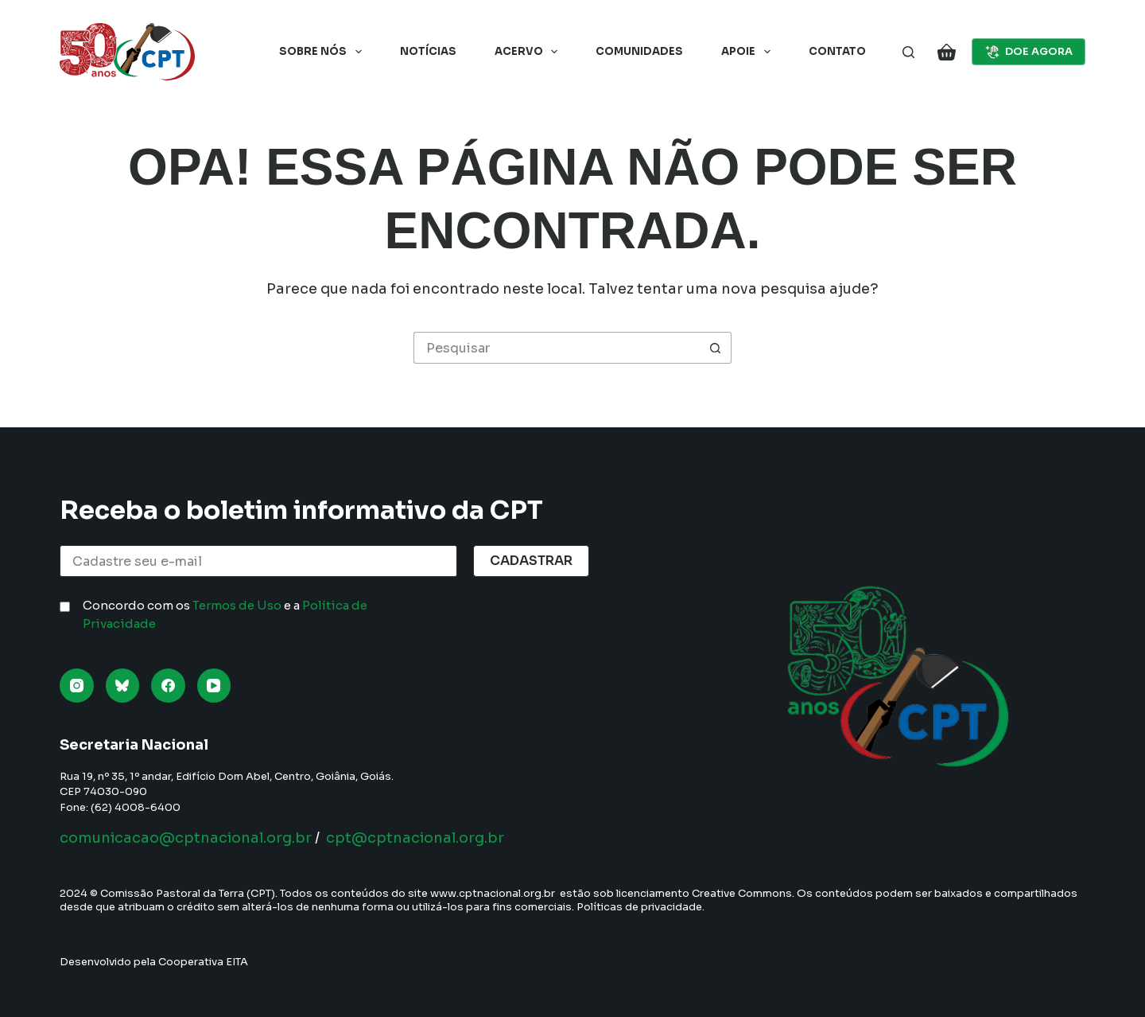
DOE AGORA (1028, 52)
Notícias (428, 51)
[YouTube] (214, 685)
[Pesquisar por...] (556, 348)
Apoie (749, 51)
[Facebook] (168, 685)
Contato (837, 51)
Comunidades (639, 51)
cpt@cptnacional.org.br (415, 838)
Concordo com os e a (225, 614)
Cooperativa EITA (203, 961)
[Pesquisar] (908, 52)
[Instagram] (77, 685)
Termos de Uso (236, 605)
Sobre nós (323, 51)
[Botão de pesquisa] (716, 348)
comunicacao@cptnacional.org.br (186, 838)
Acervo (530, 51)
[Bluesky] (123, 685)
